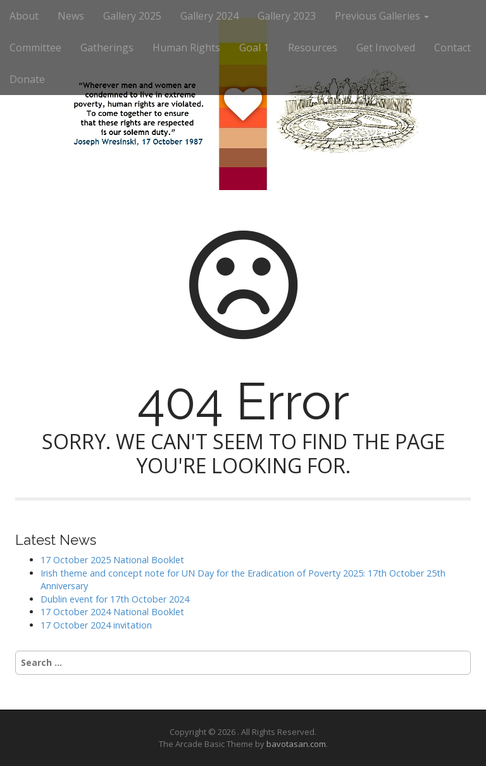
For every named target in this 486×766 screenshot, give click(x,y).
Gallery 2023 (287, 16)
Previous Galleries (382, 16)
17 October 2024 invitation (96, 625)
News (71, 16)
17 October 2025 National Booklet (112, 560)
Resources (312, 47)
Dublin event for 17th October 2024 (114, 599)
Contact (452, 47)
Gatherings (107, 47)
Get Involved (385, 47)
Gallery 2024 (209, 16)
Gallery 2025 (132, 16)
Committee (35, 47)
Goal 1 (254, 47)
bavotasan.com (296, 744)
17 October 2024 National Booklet (112, 612)
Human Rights (186, 47)
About (24, 16)
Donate (27, 79)
